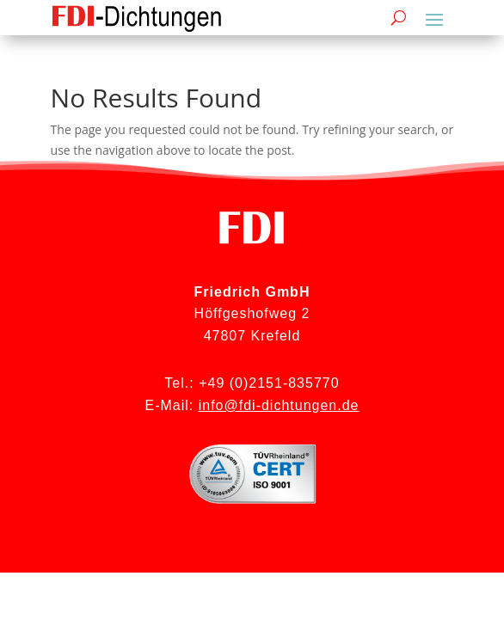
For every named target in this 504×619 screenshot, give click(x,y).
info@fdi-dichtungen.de (279, 405)
